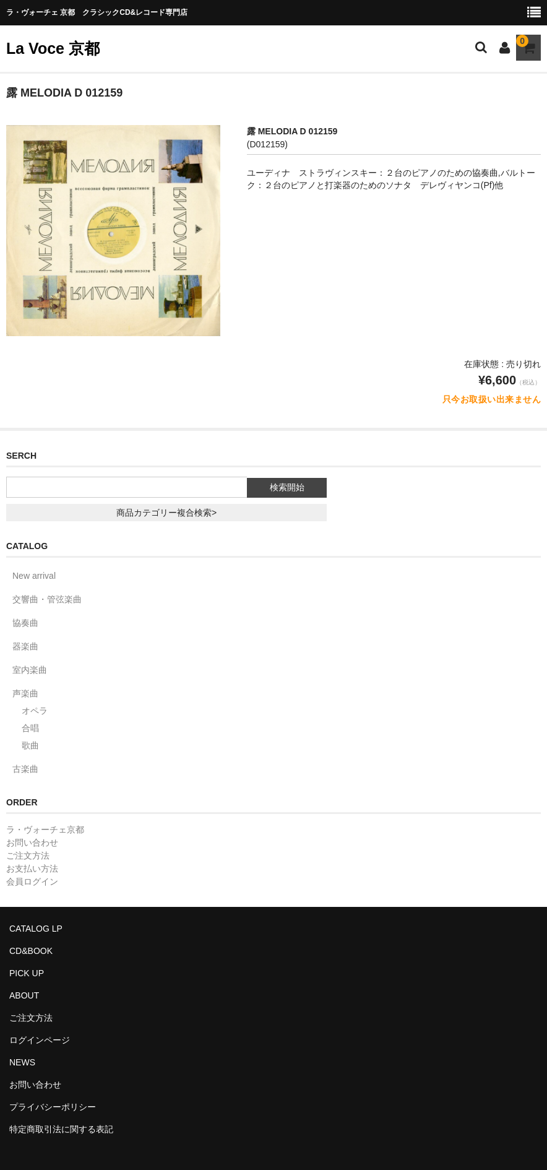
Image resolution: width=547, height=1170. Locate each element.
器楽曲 (25, 646)
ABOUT (24, 995)
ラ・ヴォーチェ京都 (45, 829)
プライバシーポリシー (52, 1107)
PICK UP (26, 973)
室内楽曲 (29, 670)
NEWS (22, 1062)
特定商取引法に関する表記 (61, 1129)
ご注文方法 (28, 855)
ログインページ (39, 1040)
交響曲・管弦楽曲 (47, 599)
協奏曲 (25, 623)
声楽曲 (25, 693)
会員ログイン (32, 881)
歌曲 (30, 745)
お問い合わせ (32, 842)
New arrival (34, 576)
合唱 (30, 728)
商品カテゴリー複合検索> (166, 513)
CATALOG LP (35, 929)
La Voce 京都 (53, 48)
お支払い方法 (32, 868)
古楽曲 (25, 769)
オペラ (35, 711)
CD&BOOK (31, 951)
